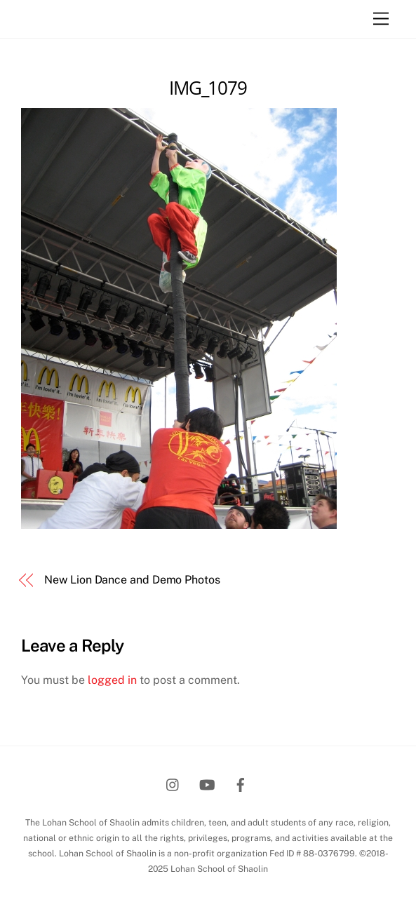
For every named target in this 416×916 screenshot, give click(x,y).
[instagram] (173, 783)
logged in (112, 680)
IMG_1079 (208, 88)
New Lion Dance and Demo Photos (132, 579)
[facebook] (241, 783)
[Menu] (381, 19)
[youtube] (207, 783)
